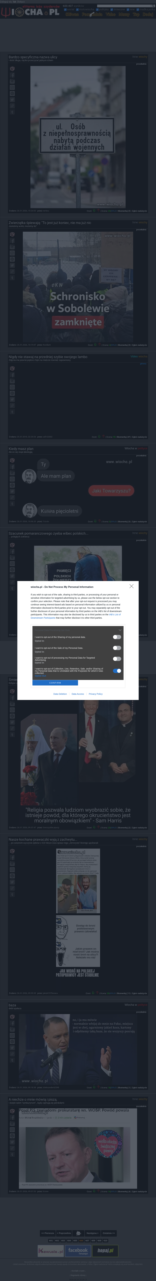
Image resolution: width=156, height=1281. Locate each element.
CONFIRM (55, 683)
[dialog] (78, 640)
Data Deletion (60, 694)
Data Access (78, 694)
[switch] (117, 637)
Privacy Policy (96, 694)
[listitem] (78, 630)
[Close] (133, 587)
